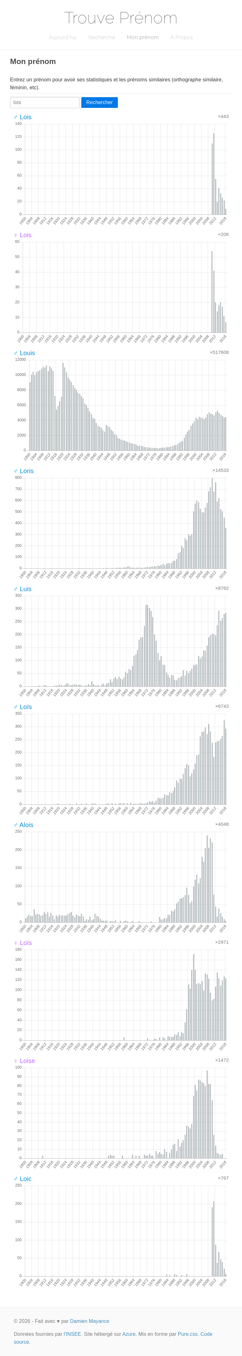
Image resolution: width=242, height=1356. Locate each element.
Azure (128, 1334)
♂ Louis (24, 352)
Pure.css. (188, 1334)
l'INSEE (72, 1334)
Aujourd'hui (63, 37)
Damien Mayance (89, 1321)
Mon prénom (143, 37)
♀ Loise (24, 1060)
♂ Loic (22, 1178)
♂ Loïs (22, 706)
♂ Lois (22, 117)
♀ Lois (22, 235)
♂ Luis (22, 588)
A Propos (181, 37)
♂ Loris (23, 470)
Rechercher (99, 102)
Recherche (102, 37)
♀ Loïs (22, 942)
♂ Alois (23, 824)
